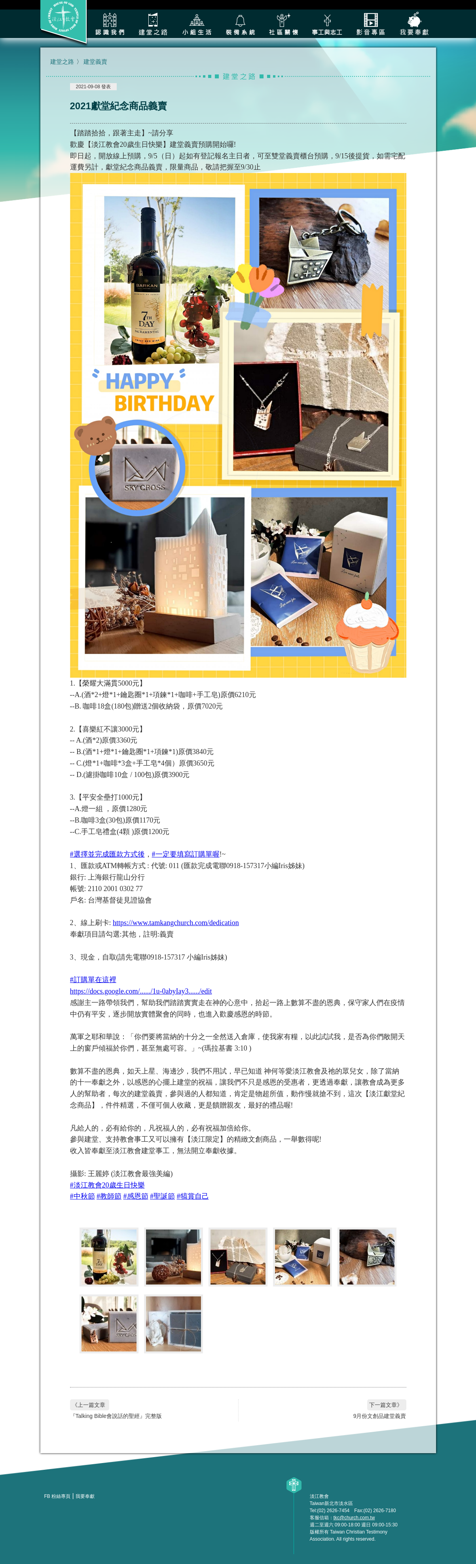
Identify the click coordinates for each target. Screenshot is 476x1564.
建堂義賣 (95, 61)
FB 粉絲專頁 (57, 1496)
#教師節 (109, 1196)
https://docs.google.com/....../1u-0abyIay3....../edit (141, 991)
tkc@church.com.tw (354, 1517)
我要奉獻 (414, 24)
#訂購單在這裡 (93, 980)
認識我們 (109, 24)
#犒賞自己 (193, 1196)
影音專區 (371, 24)
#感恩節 (135, 1196)
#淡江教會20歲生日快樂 (107, 1185)
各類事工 (327, 24)
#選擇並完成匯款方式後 (107, 854)
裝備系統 (240, 24)
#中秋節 (82, 1196)
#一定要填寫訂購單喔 (186, 854)
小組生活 (196, 24)
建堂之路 (153, 24)
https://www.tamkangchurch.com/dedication (176, 923)
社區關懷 (283, 24)
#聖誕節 (162, 1196)
